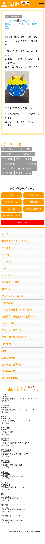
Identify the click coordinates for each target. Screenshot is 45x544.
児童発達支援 (34, 195)
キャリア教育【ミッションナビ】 (18, 309)
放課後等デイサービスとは (15, 241)
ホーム (5, 234)
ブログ (21, 163)
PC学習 (5, 255)
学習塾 (11, 195)
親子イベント (8, 149)
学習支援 (6, 248)
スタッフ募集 (24, 149)
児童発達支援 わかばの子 (14, 337)
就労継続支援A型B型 (33, 209)
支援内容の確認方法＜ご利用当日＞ (19, 316)
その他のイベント (13, 16)
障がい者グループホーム (11, 216)
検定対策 (6, 289)
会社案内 (6, 344)
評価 (4, 351)
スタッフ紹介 (8, 163)
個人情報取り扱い (10, 378)
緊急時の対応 (8, 371)
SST (4, 268)
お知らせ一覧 (8, 358)
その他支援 (7, 303)
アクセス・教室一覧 (11, 330)
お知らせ (32, 163)
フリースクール (11, 202)
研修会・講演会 (23, 159)
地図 (6, 401)
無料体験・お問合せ (11, 364)
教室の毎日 (7, 159)
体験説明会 (28, 154)
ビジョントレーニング (13, 296)
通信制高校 (34, 202)
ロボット (6, 275)
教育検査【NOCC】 (11, 282)
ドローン (6, 261)
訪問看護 (11, 209)
